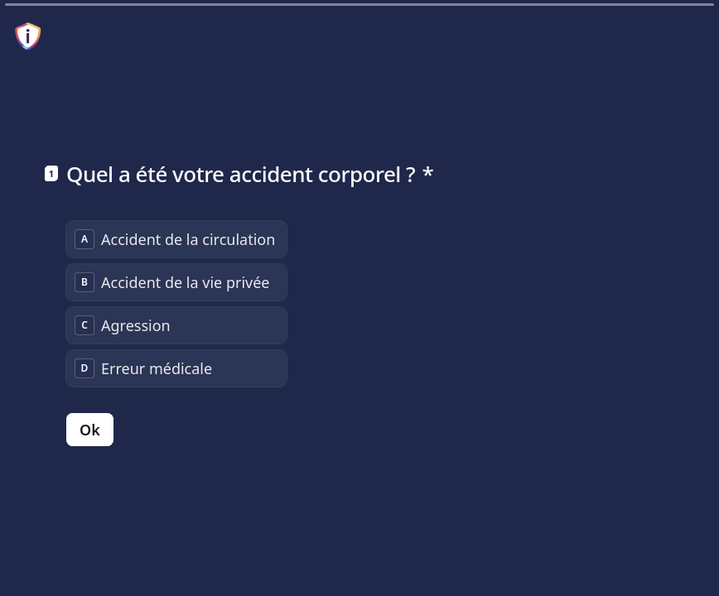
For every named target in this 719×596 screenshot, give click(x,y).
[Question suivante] (679, 556)
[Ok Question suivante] (89, 429)
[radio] (176, 239)
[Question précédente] (651, 556)
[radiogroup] (176, 304)
